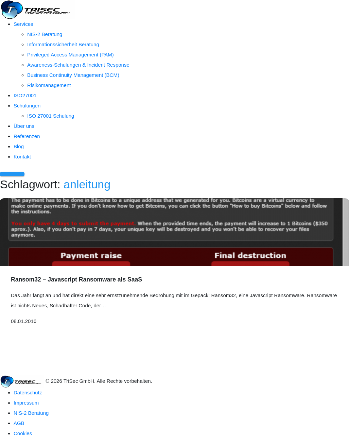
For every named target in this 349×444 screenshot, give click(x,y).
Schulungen (27, 105)
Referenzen (27, 136)
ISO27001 (25, 95)
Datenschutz (28, 392)
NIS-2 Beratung (44, 34)
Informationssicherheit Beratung (63, 44)
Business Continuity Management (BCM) (73, 75)
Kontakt (22, 156)
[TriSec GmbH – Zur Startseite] (37, 9)
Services (23, 24)
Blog (19, 146)
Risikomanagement (49, 85)
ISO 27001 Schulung (50, 116)
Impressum (26, 403)
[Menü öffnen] (12, 174)
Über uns (24, 126)
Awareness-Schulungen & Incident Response (78, 65)
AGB (19, 423)
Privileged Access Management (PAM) (70, 54)
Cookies (23, 433)
